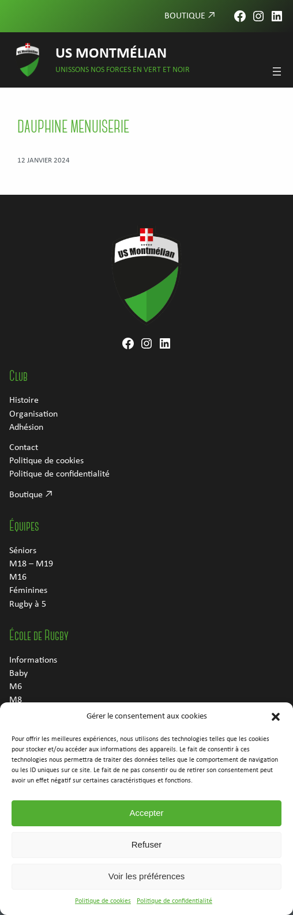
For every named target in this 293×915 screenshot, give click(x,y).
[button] (275, 724)
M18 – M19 (31, 564)
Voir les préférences (146, 883)
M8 (15, 700)
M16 (18, 577)
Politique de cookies (103, 908)
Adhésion (26, 427)
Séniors (22, 550)
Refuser (147, 852)
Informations (33, 660)
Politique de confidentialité (174, 908)
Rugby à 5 (27, 604)
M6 (15, 686)
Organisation (33, 414)
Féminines (28, 590)
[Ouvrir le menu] (277, 71)
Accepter (146, 820)
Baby (18, 673)
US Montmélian (111, 54)
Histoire (24, 400)
